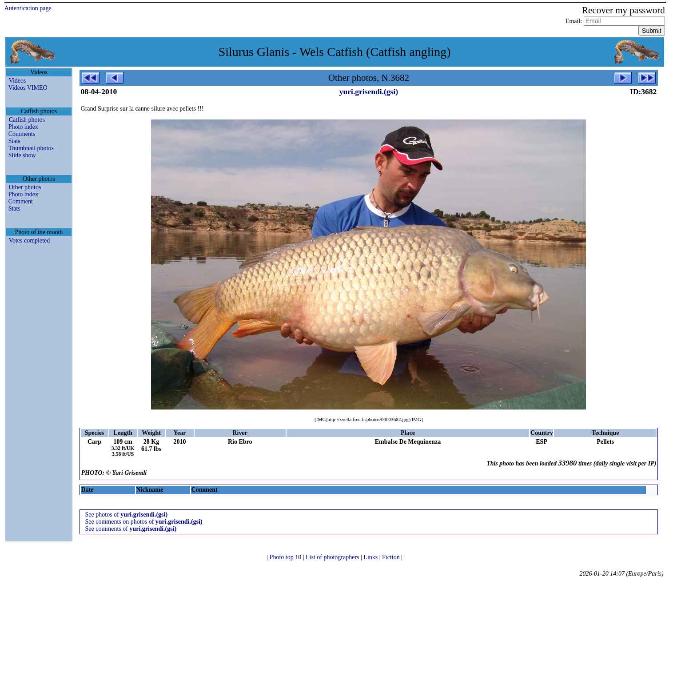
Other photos (25, 187)
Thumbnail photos (31, 148)
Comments (22, 134)
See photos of (126, 514)
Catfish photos (27, 119)
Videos (17, 80)
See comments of (131, 528)
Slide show (22, 155)
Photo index (23, 126)
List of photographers (333, 557)
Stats (14, 141)
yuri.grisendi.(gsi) (368, 91)
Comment (20, 201)
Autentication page (28, 8)
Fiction (391, 557)
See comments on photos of (144, 521)
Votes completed (29, 240)
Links (371, 557)
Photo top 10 (286, 557)
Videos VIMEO (28, 87)
